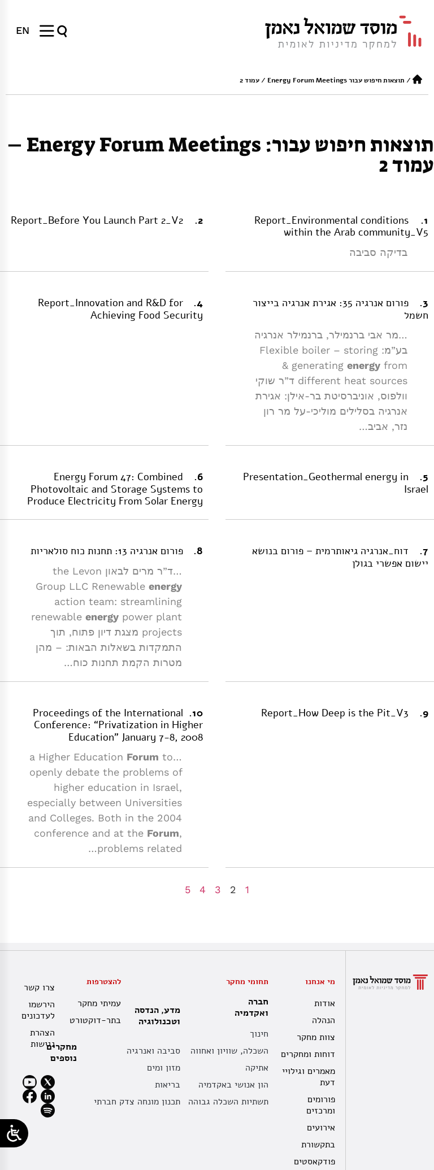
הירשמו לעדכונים (38, 1010)
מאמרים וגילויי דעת (308, 1077)
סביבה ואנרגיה (153, 1051)
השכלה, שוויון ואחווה (229, 1051)
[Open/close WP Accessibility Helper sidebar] (14, 1133)
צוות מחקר (316, 1037)
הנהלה (323, 1020)
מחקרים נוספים (61, 1052)
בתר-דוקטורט (96, 1020)
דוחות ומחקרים (308, 1054)
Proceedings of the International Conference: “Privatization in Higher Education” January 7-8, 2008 (118, 725)
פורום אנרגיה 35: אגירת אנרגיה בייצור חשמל (340, 309)
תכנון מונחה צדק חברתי (137, 1101)
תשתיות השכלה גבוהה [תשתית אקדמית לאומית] (228, 1101)
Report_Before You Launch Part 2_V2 (97, 220)
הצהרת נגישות (42, 1038)
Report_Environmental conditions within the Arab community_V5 (341, 227)
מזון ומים (163, 1068)
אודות (324, 1003)
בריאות (167, 1084)
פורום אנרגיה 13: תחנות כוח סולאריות (107, 551)
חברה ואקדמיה (248, 1007)
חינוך (259, 1034)
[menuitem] (22, 30)
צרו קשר (39, 987)
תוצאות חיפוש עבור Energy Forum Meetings (336, 80)
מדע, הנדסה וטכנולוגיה (154, 1016)
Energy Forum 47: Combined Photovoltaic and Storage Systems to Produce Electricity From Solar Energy (115, 489)
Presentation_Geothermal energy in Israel (335, 483)
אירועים (321, 1127)
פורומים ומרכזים (320, 1105)
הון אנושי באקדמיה (233, 1084)
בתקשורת (318, 1144)
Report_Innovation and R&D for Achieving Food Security (120, 309)
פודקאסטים (314, 1161)
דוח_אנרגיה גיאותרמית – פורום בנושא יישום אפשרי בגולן (340, 557)
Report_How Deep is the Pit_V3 (335, 713)
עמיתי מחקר (99, 1003)
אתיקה (256, 1068)
